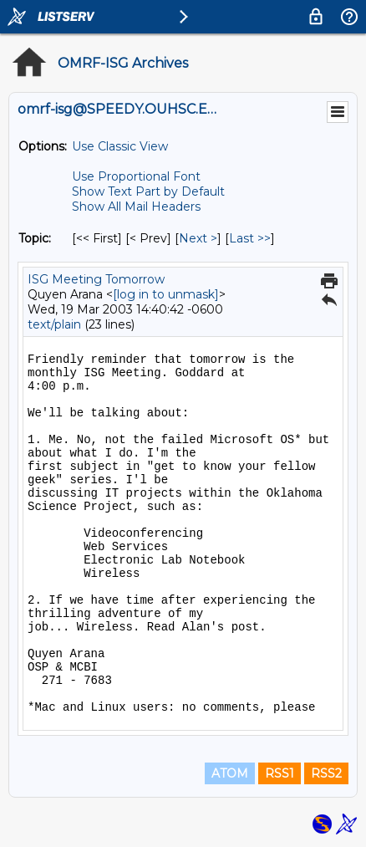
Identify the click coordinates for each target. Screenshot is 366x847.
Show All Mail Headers (136, 206)
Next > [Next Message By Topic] (198, 238)
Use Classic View (120, 146)
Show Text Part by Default (148, 191)
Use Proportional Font (136, 176)
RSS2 (326, 773)
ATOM (229, 773)
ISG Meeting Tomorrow (96, 279)
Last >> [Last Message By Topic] (250, 238)
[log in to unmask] (166, 294)
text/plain (54, 324)
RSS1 (279, 773)
